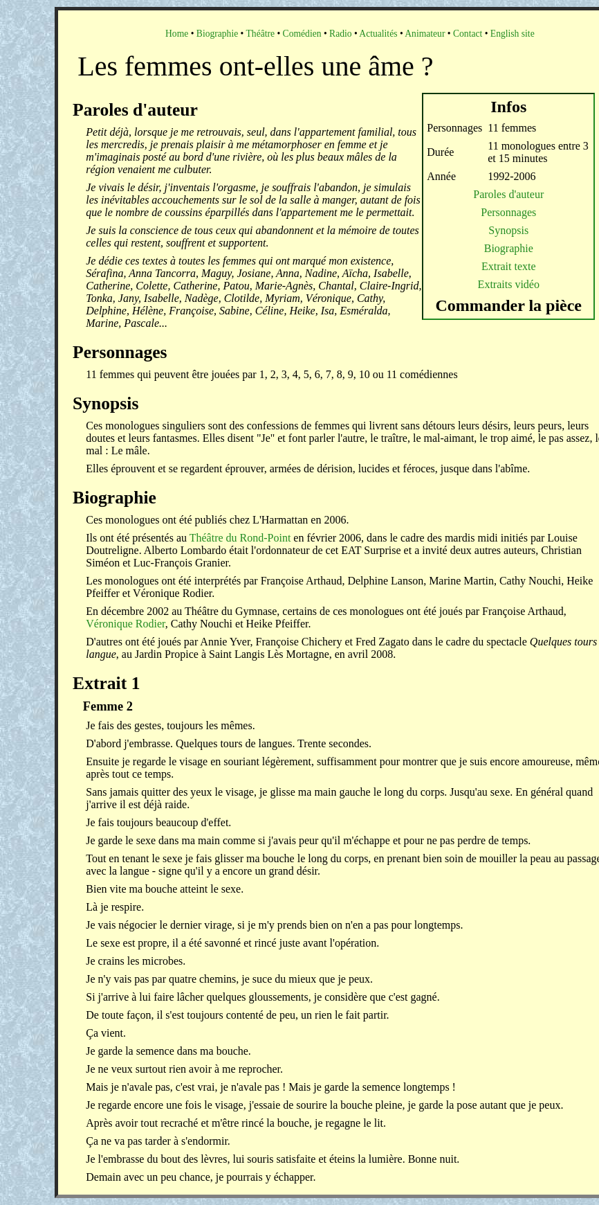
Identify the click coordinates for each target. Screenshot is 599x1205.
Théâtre (260, 33)
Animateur (425, 33)
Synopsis (508, 230)
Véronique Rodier (125, 624)
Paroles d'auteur (508, 194)
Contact (467, 33)
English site (512, 33)
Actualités (378, 33)
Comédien (302, 33)
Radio (340, 33)
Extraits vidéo (509, 284)
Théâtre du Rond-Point (240, 538)
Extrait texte (508, 266)
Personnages (508, 212)
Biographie (217, 33)
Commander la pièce (509, 305)
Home (176, 33)
